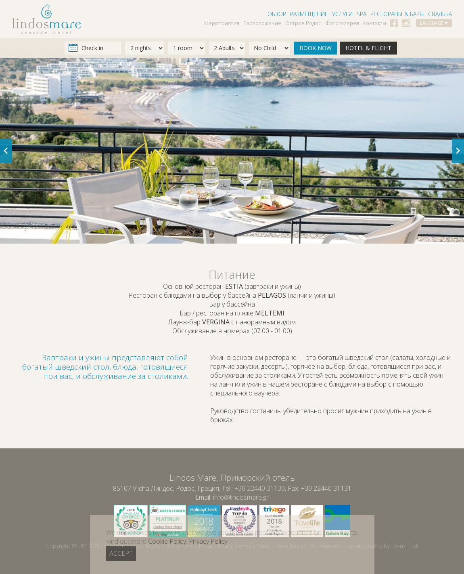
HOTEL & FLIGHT (368, 48)
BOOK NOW (315, 48)
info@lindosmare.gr (241, 497)
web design (292, 546)
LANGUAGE (434, 23)
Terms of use (252, 546)
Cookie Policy (179, 546)
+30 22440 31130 (259, 488)
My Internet (324, 546)
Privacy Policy (215, 546)
